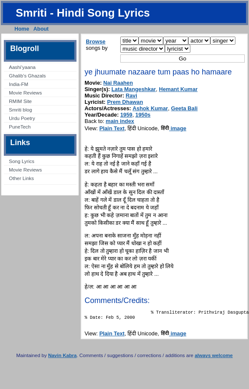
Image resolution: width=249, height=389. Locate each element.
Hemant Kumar (178, 89)
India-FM (18, 84)
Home (21, 29)
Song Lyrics (21, 161)
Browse (95, 41)
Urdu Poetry (22, 118)
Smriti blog (20, 109)
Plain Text (112, 128)
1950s (143, 115)
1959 (126, 115)
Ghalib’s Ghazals (27, 75)
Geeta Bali (184, 108)
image (174, 128)
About (41, 29)
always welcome (214, 357)
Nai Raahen (118, 83)
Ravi (131, 95)
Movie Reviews (25, 92)
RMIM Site (20, 101)
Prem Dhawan (125, 102)
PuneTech (20, 126)
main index (120, 121)
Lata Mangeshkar (133, 89)
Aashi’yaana (22, 67)
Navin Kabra (62, 357)
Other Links (21, 178)
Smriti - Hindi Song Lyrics (83, 13)
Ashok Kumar (150, 108)
